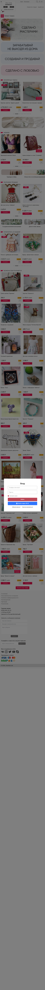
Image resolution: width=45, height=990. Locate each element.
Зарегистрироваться (27, 507)
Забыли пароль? (16, 507)
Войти (22, 499)
